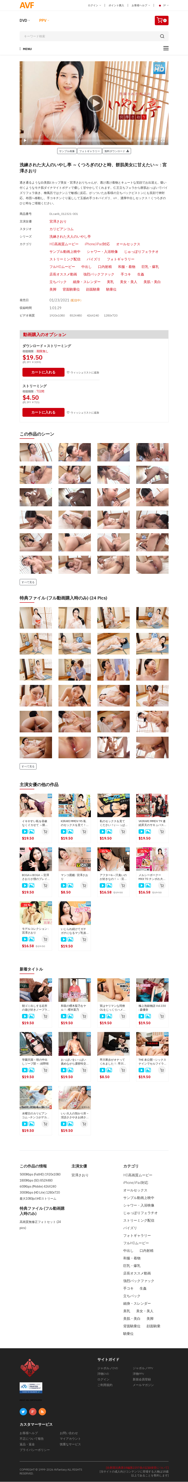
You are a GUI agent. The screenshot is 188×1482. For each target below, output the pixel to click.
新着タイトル (33, 969)
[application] (94, 103)
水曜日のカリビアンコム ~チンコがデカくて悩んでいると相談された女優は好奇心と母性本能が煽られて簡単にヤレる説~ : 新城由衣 (36, 1116)
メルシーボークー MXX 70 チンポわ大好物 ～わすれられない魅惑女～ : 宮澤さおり (152, 877)
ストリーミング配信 (57, 260)
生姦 (133, 275)
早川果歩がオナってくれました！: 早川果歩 (113, 1062)
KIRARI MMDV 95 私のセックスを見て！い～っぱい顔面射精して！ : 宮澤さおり (73, 824)
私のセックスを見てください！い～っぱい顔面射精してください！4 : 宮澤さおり (113, 824)
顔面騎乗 (85, 290)
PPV (42, 20)
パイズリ (86, 260)
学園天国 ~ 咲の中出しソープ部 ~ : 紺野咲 (35, 1062)
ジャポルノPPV (143, 1368)
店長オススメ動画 (56, 275)
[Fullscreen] (163, 140)
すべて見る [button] (28, 582)
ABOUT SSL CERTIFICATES (31, 1400)
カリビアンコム (54, 229)
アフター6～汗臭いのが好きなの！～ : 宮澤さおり (113, 877)
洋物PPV (138, 1374)
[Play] (94, 103)
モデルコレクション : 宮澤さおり (35, 931)
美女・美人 (121, 282)
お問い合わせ (69, 1433)
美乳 (102, 282)
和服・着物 (119, 267)
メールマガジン (143, 1385)
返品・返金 (27, 1444)
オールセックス (121, 244)
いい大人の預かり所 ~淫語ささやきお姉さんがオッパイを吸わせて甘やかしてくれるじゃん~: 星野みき (74, 1116)
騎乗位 (104, 290)
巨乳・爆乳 (142, 267)
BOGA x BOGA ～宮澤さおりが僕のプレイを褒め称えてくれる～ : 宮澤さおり (35, 877)
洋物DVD (103, 1374)
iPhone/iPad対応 (89, 244)
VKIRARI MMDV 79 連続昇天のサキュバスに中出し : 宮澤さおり (152, 824)
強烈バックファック (91, 275)
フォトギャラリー (113, 260)
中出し (79, 267)
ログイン (94, 5)
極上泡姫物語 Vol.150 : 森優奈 (152, 1008)
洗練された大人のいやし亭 (62, 237)
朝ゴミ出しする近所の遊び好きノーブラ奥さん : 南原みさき (34, 1008)
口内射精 (97, 267)
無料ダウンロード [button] (116, 151)
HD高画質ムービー (56, 244)
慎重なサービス (70, 1444)
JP (163, 5)
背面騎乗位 (63, 290)
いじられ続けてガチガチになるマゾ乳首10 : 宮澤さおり (73, 931)
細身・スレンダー (79, 282)
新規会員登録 (142, 1379)
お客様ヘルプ (141, 5)
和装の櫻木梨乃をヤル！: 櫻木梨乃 (73, 1008)
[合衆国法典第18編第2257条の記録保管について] (137, 1468)
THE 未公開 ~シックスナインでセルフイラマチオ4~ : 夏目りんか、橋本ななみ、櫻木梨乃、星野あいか (152, 1062)
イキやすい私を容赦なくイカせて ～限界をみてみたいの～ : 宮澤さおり (35, 824)
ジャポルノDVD (107, 1368)
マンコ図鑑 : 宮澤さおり (74, 877)
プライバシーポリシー (35, 1450)
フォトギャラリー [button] (89, 151)
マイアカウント (70, 1439)
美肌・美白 (144, 282)
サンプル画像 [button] (67, 151)
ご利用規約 (104, 1385)
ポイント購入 (116, 5)
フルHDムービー (55, 267)
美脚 (45, 290)
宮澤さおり (50, 221)
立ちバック (50, 282)
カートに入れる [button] (44, 372)
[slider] (82, 141)
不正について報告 (32, 1439)
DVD (23, 20)
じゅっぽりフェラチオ (134, 252)
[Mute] (156, 140)
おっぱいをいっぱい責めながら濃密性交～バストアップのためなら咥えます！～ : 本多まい (74, 1062)
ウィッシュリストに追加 (84, 372)
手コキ (118, 275)
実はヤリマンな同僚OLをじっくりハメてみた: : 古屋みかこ (113, 1008)
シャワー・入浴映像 (94, 252)
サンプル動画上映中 (57, 252)
